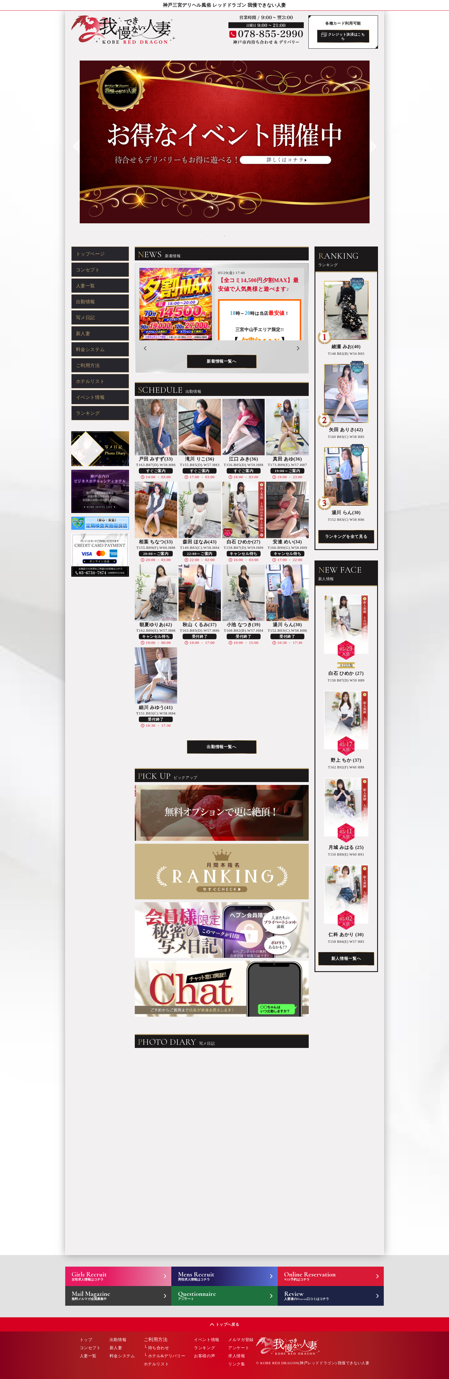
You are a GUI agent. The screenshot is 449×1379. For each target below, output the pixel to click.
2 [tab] (216, 236)
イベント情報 (90, 397)
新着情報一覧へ (221, 361)
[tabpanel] (225, 142)
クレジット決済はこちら (343, 36)
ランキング (88, 413)
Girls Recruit (112, 1275)
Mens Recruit (218, 1275)
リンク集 (236, 1364)
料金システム (90, 349)
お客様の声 (204, 1356)
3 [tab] (225, 236)
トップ (86, 1340)
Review (324, 1295)
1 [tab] (207, 236)
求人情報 (236, 1356)
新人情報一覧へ (346, 958)
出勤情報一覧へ (221, 747)
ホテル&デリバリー (167, 1356)
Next (372, 142)
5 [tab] (242, 236)
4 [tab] (233, 236)
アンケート (238, 1348)
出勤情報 (85, 301)
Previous (75, 142)
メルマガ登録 (241, 1340)
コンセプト (88, 269)
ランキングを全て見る (346, 536)
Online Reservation (324, 1275)
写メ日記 (85, 317)
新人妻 (83, 333)
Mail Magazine (112, 1295)
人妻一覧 (85, 285)
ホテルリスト (90, 381)
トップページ (90, 253)
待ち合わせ (158, 1348)
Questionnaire (218, 1295)
